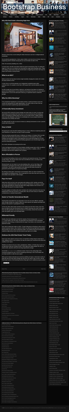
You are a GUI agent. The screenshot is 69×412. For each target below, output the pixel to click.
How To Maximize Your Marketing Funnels (9, 341)
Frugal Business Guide (53, 358)
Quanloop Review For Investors (7, 291)
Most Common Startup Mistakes (7, 343)
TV (30, 407)
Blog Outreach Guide (53, 350)
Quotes (35, 407)
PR (46, 14)
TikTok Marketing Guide (53, 342)
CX (25, 407)
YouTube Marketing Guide (54, 332)
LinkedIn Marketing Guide (54, 340)
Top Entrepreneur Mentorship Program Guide (57, 382)
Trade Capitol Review (5, 302)
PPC (28, 14)
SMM (49, 407)
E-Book (32, 407)
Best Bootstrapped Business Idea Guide (56, 354)
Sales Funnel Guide (53, 323)
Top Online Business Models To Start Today (9, 361)
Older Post (43, 268)
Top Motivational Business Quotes (8, 387)
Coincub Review (5, 317)
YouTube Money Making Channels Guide (57, 362)
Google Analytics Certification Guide (56, 378)
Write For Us (40, 407)
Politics (52, 407)
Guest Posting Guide (53, 368)
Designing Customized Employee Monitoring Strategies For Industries (60, 62)
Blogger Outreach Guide (53, 317)
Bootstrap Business (7, 407)
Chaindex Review (5, 293)
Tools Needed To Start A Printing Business (9, 394)
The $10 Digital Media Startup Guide (56, 303)
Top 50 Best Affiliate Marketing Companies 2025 (60, 235)
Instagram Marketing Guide (54, 338)
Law (63, 16)
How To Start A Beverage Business (8, 385)
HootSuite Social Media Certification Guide (57, 370)
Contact (62, 14)
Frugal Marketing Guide (6, 332)
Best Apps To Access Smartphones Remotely (10, 298)
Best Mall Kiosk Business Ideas (7, 365)
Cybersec (55, 407)
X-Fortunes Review (5, 311)
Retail (44, 16)
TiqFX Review (4, 306)
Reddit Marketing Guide (53, 330)
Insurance (58, 16)
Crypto (22, 16)
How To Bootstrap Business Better (8, 392)
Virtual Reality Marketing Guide (55, 325)
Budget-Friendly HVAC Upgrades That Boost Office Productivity (13, 280)
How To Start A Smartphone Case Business (9, 401)
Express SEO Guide (53, 346)
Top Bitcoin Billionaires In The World (8, 313)
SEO (32, 14)
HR (48, 16)
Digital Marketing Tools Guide (54, 319)
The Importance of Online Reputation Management (59, 289)
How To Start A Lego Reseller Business (8, 374)
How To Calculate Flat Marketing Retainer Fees (10, 396)
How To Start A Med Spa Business (8, 390)
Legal (18, 407)
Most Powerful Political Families (7, 370)
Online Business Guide (53, 352)
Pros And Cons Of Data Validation (8, 363)
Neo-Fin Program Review (6, 307)
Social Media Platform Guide (54, 344)
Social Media (22, 14)
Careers (59, 407)
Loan (52, 16)
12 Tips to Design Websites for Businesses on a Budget (60, 192)
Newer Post (4, 268)
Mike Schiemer (14, 407)
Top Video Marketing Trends (7, 348)
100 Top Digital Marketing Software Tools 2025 (59, 38)
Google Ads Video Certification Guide (56, 376)
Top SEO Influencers (5, 346)
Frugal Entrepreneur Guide (54, 301)
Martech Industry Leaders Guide (55, 309)
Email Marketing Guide (53, 313)
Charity (61, 407)
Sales (39, 16)
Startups (5, 16)
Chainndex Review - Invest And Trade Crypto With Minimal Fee (60, 185)
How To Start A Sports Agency (7, 383)
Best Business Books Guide (54, 356)
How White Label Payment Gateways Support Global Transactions (59, 54)
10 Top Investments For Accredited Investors (58, 199)
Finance (10, 16)
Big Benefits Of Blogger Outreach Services (9, 359)
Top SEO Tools (4, 368)
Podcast (27, 407)
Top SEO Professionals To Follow (7, 357)
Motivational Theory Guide (6, 381)
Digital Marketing (13, 14)
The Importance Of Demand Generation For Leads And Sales (60, 242)
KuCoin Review (4, 304)
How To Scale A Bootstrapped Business (9, 398)
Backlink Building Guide (53, 315)
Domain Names (45, 407)
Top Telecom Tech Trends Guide (55, 348)
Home (24, 268)
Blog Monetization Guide (53, 307)
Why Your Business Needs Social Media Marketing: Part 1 (60, 282)
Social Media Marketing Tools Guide (56, 321)
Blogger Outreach (39, 14)
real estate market (12, 250)
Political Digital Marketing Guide (55, 384)
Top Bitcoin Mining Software (7, 330)
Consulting (5, 14)
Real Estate (33, 16)
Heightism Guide (52, 366)
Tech (27, 16)
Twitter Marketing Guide (53, 327)
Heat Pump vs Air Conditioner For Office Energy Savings (11, 274)
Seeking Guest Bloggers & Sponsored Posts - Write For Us (60, 70)
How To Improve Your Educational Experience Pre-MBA (60, 273)
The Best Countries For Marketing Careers (9, 372)
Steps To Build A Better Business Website (9, 354)
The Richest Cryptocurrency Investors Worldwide (10, 315)
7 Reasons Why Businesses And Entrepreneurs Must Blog (60, 23)
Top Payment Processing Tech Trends (8, 337)
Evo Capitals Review (5, 300)
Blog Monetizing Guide (6, 350)
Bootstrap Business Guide (54, 299)
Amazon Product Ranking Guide (7, 328)
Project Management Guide (54, 364)
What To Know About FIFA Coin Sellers (8, 295)
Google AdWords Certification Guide (56, 374)
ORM (50, 14)
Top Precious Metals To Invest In (7, 339)
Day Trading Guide (5, 352)
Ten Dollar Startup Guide (6, 324)
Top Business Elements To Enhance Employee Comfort (11, 276)
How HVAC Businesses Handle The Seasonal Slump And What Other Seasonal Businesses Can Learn (19, 281)
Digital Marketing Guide (53, 311)
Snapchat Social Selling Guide (55, 334)
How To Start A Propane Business (8, 379)
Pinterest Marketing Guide (54, 336)
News (20, 407)
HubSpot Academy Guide (54, 372)
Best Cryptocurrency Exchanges (7, 289)
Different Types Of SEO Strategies (8, 326)
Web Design (56, 14)
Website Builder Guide (53, 305)
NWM (23, 407)
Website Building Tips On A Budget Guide (57, 380)
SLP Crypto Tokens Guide (6, 309)
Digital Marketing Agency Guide (55, 360)
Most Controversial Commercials (7, 335)
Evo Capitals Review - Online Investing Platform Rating (59, 177)
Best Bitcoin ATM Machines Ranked (8, 287)
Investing (17, 16)
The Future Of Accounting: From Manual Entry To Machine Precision (14, 278)
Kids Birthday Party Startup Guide (8, 376)
